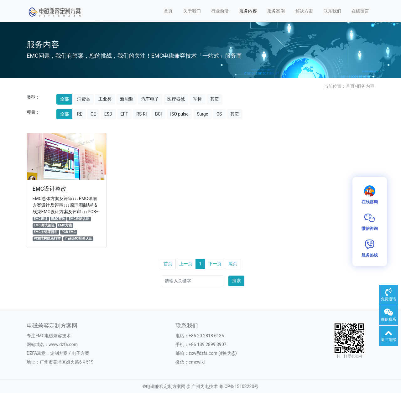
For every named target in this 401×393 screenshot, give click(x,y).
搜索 (236, 280)
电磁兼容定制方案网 (165, 386)
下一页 (214, 263)
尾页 (232, 263)
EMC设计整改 (50, 189)
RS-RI (141, 113)
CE (93, 113)
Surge (202, 113)
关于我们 (192, 10)
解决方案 (304, 10)
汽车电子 (150, 98)
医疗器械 (176, 98)
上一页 (185, 263)
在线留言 (360, 10)
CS (219, 113)
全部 (64, 98)
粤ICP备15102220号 (239, 386)
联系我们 (332, 10)
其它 (214, 98)
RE (79, 113)
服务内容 (248, 10)
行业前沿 (220, 10)
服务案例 (276, 10)
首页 (168, 10)
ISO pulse (179, 113)
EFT (124, 113)
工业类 (105, 98)
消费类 (83, 98)
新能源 (126, 98)
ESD (108, 113)
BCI (158, 113)
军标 (197, 98)
